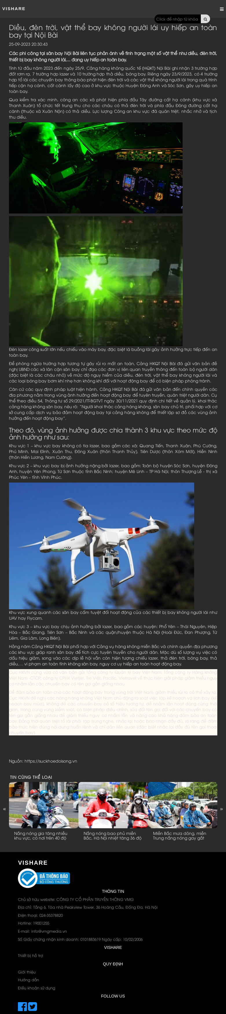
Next (222, 808)
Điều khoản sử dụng (36, 987)
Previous (5, 808)
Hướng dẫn (28, 979)
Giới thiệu (27, 971)
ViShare (14, 8)
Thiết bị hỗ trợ (30, 955)
